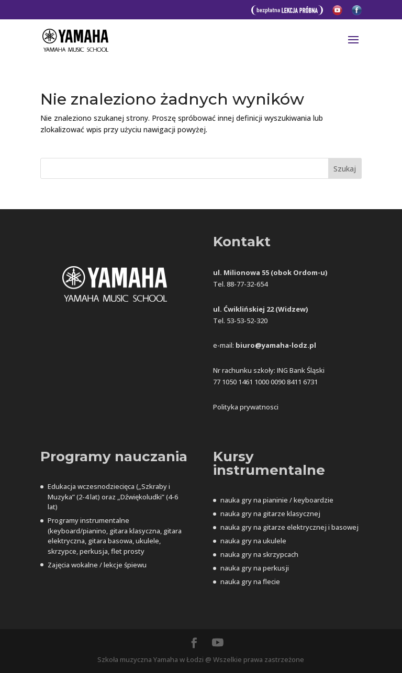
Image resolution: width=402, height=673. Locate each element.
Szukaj (344, 169)
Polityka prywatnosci (245, 407)
